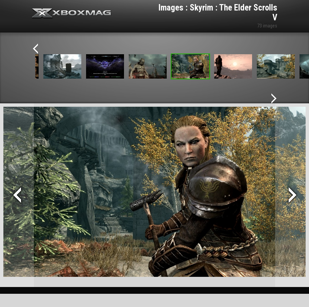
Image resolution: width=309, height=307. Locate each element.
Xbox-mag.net (71, 13)
